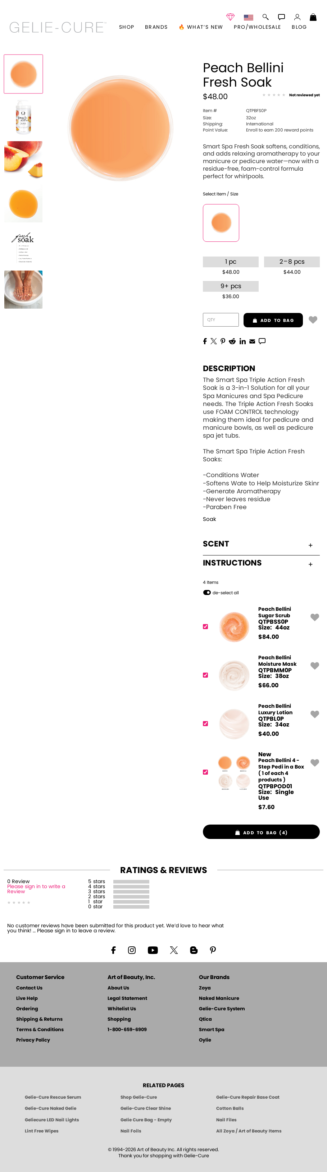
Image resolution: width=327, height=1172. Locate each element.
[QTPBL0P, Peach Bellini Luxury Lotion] (259, 723)
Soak (209, 519)
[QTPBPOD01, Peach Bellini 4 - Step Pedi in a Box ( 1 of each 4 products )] (259, 781)
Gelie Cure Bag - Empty (146, 1120)
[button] (58, 27)
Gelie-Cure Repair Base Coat (248, 1097)
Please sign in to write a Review (36, 889)
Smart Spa (211, 1030)
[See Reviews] (291, 95)
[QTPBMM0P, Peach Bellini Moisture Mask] (259, 675)
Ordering (27, 1009)
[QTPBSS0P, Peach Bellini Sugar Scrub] (259, 626)
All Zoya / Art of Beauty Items (249, 1131)
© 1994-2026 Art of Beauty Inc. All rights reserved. (163, 1153)
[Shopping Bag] (313, 18)
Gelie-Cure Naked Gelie (50, 1108)
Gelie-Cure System (222, 1009)
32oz (229, 118)
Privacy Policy (33, 1040)
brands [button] (156, 27)
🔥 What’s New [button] (200, 27)
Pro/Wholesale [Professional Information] (257, 27)
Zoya (205, 988)
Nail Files (226, 1120)
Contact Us (29, 988)
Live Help (27, 998)
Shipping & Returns (39, 1019)
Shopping (119, 1019)
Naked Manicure (219, 998)
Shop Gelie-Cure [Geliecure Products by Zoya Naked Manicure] (139, 1097)
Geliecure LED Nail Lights (52, 1120)
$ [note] (268, 637)
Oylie (205, 1040)
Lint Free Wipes (42, 1131)
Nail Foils (131, 1131)
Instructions (258, 563)
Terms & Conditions (40, 1030)
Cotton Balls (230, 1108)
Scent (258, 544)
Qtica (205, 1019)
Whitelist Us (122, 1009)
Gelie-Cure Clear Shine (146, 1108)
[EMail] (252, 340)
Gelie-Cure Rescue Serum (53, 1097)
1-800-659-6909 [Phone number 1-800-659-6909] (127, 1030)
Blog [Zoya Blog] (299, 27)
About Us (118, 988)
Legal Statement (127, 998)
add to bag (269, 320)
